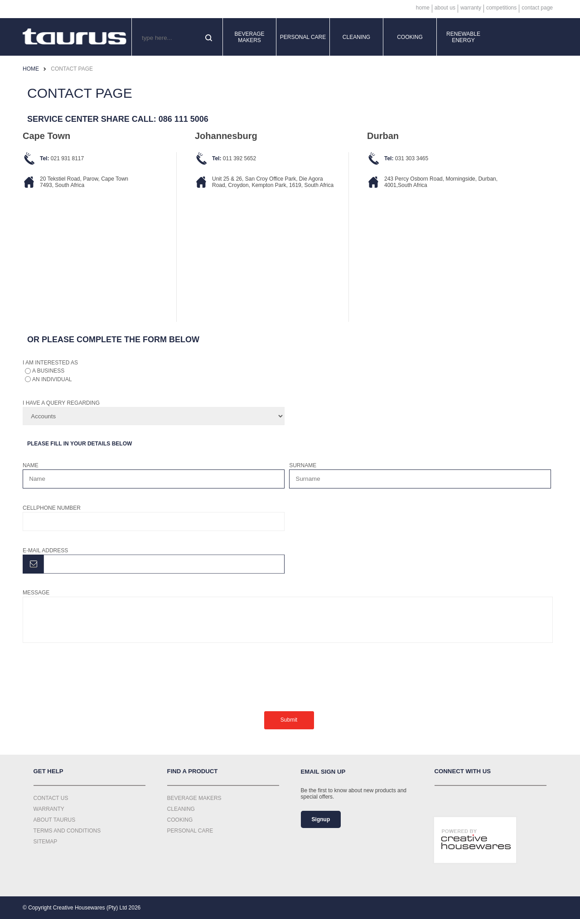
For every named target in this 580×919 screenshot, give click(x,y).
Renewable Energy (463, 37)
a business (48, 371)
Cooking (410, 37)
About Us (445, 8)
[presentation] (91, 676)
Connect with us (463, 771)
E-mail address (45, 550)
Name (31, 465)
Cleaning (356, 37)
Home (423, 8)
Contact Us (51, 798)
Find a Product (192, 771)
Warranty (470, 8)
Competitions (501, 8)
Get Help (48, 771)
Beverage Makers (249, 37)
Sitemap (46, 841)
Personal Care (303, 37)
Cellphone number (52, 508)
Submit (288, 720)
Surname (302, 465)
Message (36, 592)
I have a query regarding (61, 403)
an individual (52, 379)
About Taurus (55, 820)
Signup (321, 819)
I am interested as (50, 362)
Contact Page (537, 8)
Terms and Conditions (67, 831)
